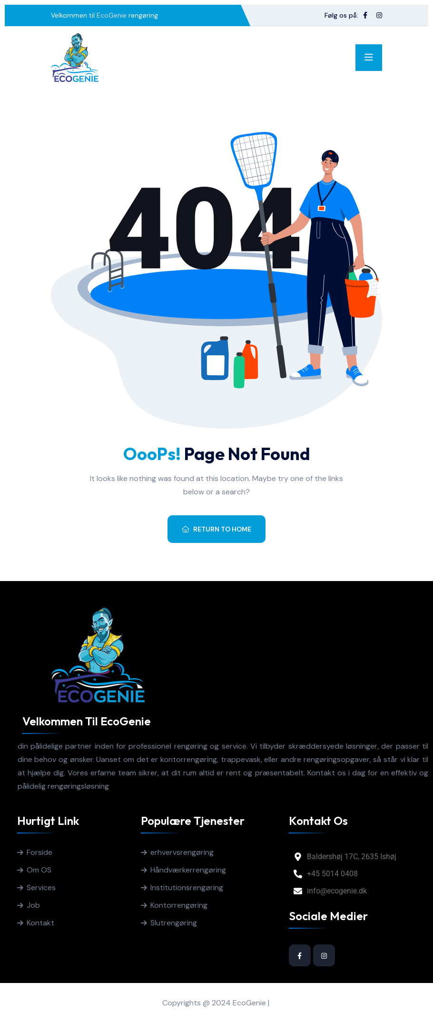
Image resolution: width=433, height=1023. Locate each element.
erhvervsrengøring (182, 852)
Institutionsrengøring (186, 888)
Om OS (39, 870)
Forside (39, 852)
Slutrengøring (173, 923)
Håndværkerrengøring (188, 870)
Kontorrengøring (178, 905)
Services (41, 888)
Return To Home (216, 529)
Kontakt (40, 923)
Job (33, 905)
